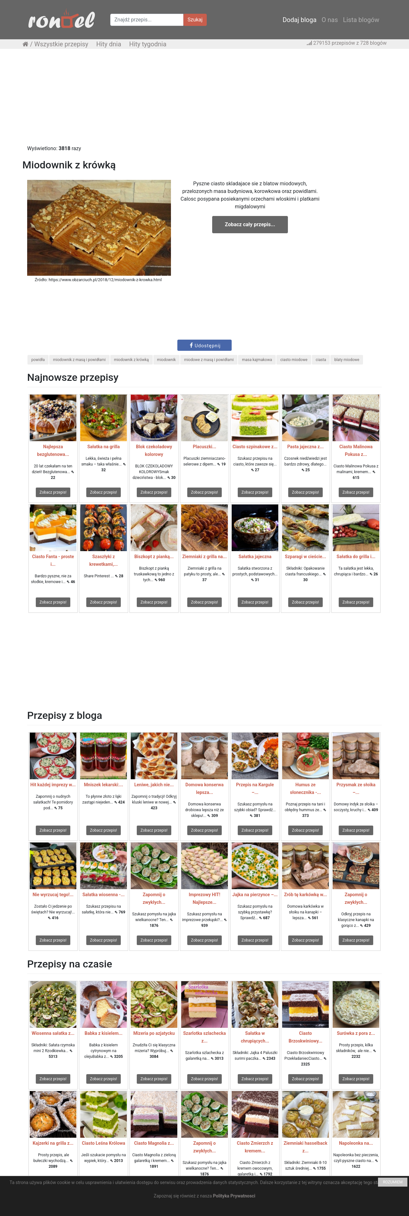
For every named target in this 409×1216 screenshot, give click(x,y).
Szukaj (195, 20)
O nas (330, 20)
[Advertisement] (204, 100)
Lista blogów (361, 20)
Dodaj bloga (299, 20)
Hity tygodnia (147, 44)
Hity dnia (108, 44)
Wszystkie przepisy (61, 44)
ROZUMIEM (393, 1182)
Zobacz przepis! (53, 492)
